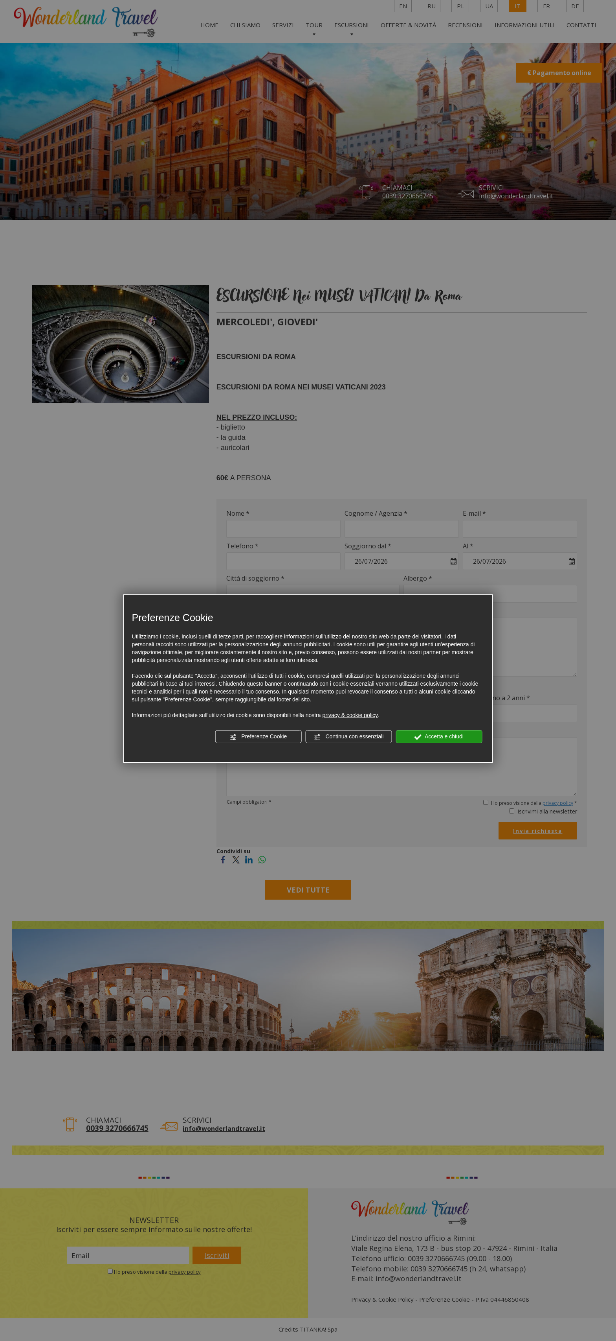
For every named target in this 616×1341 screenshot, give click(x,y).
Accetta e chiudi (439, 736)
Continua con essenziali (349, 736)
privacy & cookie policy (350, 715)
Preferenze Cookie (258, 736)
